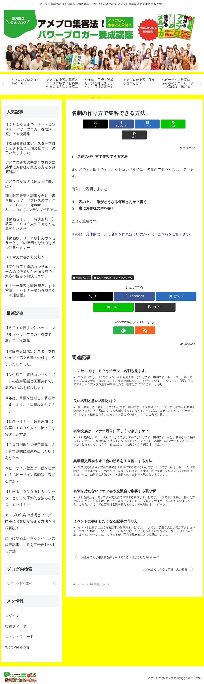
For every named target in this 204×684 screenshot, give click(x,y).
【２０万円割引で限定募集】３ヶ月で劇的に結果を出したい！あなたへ (30, 451)
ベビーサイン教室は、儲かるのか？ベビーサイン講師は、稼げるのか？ (30, 474)
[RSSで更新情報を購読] (139, 319)
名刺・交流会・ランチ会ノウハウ (113, 266)
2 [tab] (99, 97)
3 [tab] (105, 97)
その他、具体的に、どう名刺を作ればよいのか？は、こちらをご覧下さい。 (132, 223)
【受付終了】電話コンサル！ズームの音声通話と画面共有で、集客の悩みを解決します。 (30, 381)
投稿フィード (15, 626)
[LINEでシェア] (155, 124)
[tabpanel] (25, 83)
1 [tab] (93, 97)
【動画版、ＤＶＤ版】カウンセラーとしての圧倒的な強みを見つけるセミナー (30, 498)
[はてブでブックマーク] (134, 124)
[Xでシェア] (92, 124)
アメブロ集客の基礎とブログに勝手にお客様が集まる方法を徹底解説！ (30, 521)
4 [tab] (111, 97)
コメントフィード (19, 637)
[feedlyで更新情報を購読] (130, 319)
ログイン (12, 616)
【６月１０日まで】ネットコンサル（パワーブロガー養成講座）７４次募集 (30, 334)
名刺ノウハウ (81, 266)
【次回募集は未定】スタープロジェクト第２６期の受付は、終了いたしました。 (30, 357)
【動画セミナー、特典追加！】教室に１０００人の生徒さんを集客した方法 (30, 427)
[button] (176, 124)
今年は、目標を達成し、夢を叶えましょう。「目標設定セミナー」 (30, 404)
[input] (31, 583)
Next (201, 84)
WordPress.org (17, 647)
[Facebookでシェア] (113, 124)
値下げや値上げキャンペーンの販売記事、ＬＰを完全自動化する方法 (30, 544)
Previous (3, 84)
